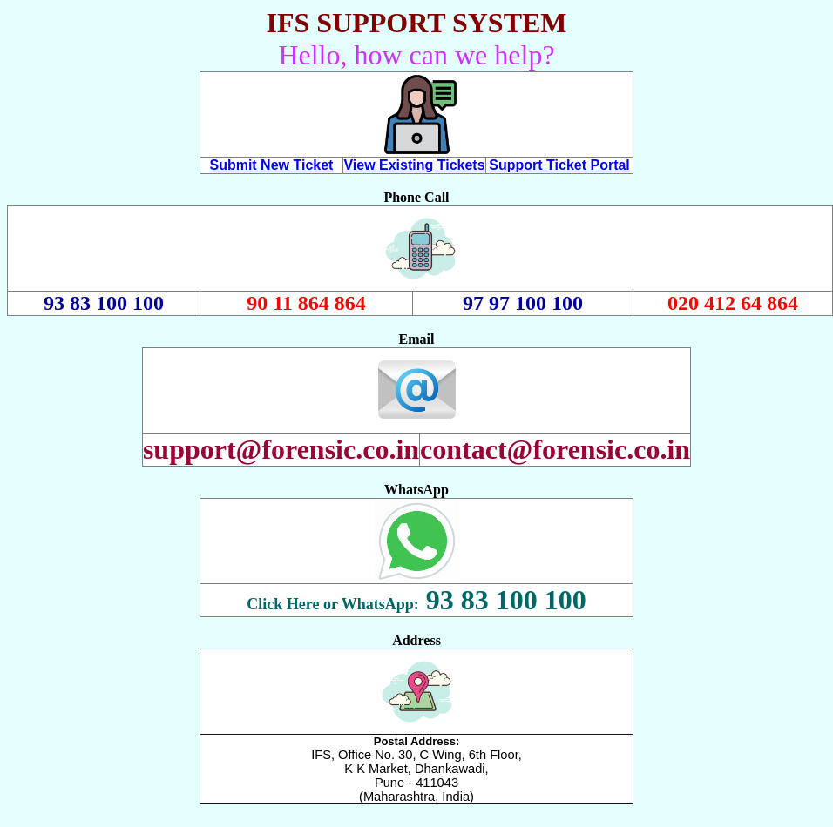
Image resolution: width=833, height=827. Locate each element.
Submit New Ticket (271, 165)
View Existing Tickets (413, 165)
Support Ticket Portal (559, 165)
